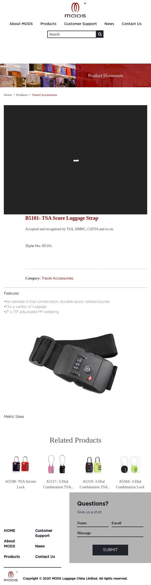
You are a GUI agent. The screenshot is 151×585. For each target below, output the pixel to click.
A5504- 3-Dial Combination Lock (130, 484)
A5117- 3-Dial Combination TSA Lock (57, 484)
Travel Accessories (44, 95)
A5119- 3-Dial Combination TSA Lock (94, 484)
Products (48, 24)
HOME (9, 530)
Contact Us (132, 24)
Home (8, 95)
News (109, 24)
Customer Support (80, 24)
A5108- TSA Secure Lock (20, 484)
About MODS (21, 24)
